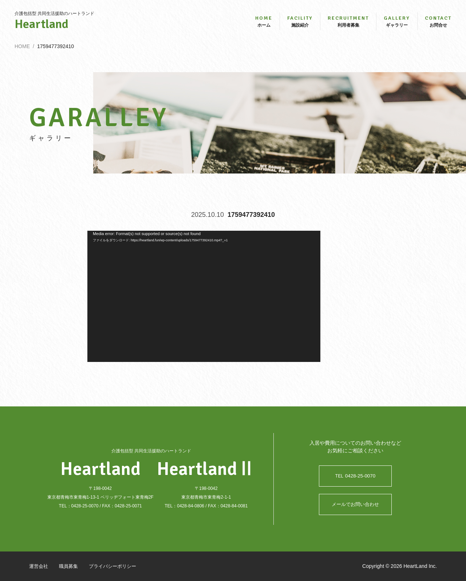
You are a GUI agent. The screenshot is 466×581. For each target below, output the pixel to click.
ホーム (263, 24)
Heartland (55, 27)
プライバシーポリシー (117, 566)
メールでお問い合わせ (355, 504)
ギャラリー (397, 24)
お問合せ (438, 24)
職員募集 (70, 566)
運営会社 (39, 566)
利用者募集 (348, 24)
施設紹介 (300, 24)
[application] (203, 304)
